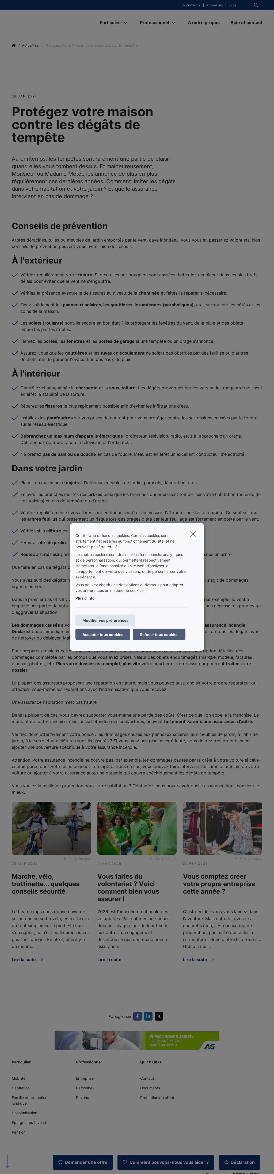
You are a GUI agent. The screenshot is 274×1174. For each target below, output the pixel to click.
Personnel (84, 1088)
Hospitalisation (24, 1113)
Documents (191, 5)
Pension (18, 1132)
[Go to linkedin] (149, 1016)
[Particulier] (108, 22)
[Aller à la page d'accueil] (52, 22)
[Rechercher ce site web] (256, 5)
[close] (193, 534)
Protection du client (157, 1097)
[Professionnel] (152, 22)
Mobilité (18, 1078)
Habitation (21, 1088)
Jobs (233, 5)
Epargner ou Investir (29, 1122)
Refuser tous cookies (159, 634)
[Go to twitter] (160, 1016)
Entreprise (85, 1078)
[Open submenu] (126, 22)
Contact (147, 1078)
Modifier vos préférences (105, 620)
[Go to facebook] (138, 1016)
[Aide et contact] (243, 22)
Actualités (214, 5)
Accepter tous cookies (102, 634)
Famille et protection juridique (29, 1100)
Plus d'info (85, 598)
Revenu (82, 1097)
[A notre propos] (203, 22)
